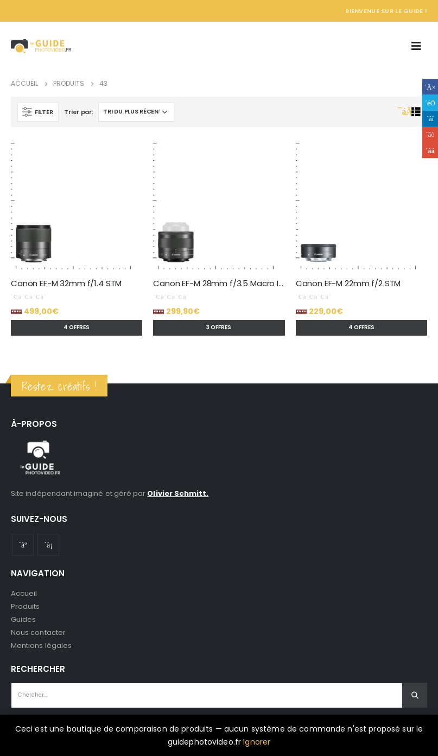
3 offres (218, 327)
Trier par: (78, 112)
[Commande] (136, 112)
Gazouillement (430, 102)
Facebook (430, 86)
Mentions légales (41, 645)
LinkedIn (430, 119)
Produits (25, 606)
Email (430, 150)
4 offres (77, 327)
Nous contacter (38, 632)
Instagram (48, 545)
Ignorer (256, 741)
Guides (23, 619)
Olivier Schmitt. (177, 493)
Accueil (24, 593)
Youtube (23, 545)
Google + (430, 134)
